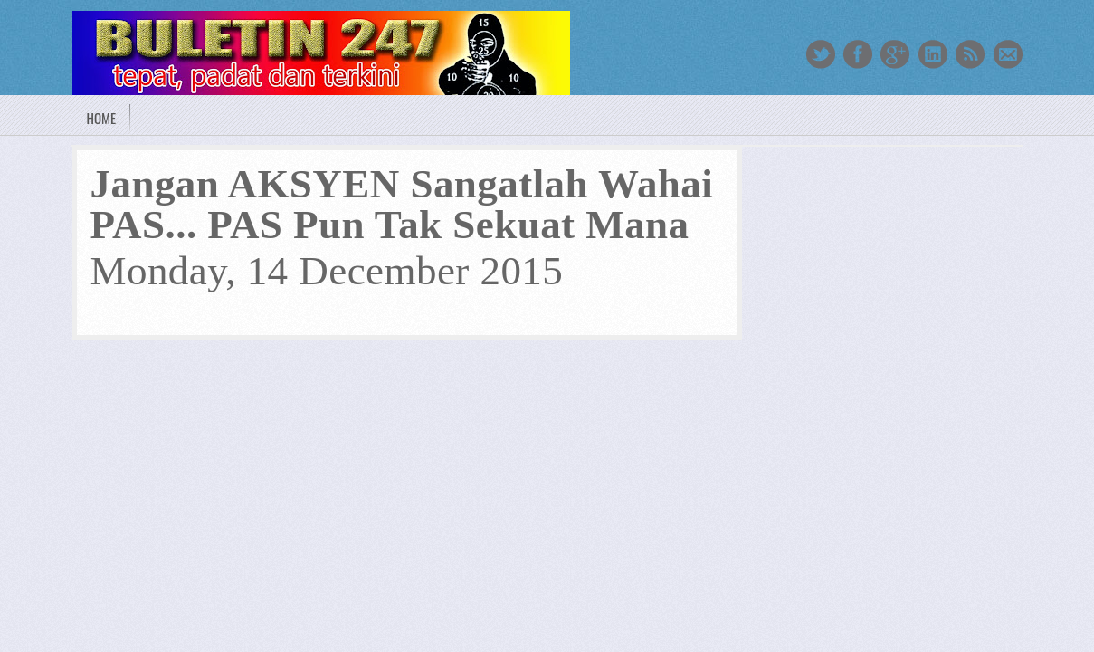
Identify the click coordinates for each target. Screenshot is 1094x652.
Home (102, 118)
